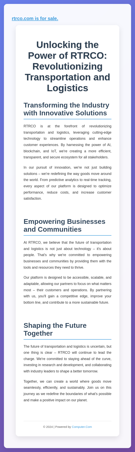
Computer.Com (82, 426)
